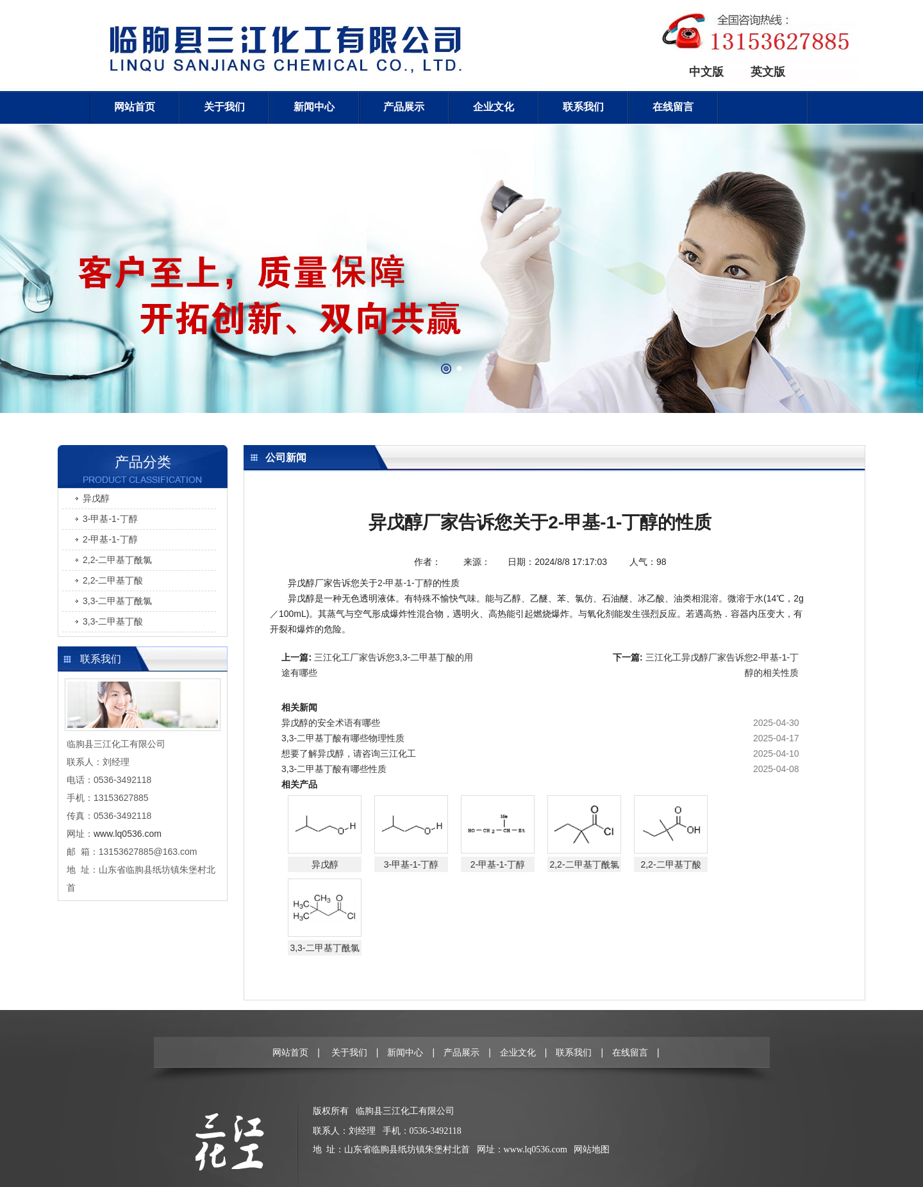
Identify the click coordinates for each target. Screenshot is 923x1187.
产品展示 (403, 106)
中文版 (706, 71)
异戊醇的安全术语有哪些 (330, 723)
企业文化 (493, 106)
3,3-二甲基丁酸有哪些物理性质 (342, 738)
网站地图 (592, 1149)
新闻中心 (314, 106)
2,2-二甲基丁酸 (113, 580)
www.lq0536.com (535, 1149)
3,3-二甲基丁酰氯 (117, 601)
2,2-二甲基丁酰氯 (117, 560)
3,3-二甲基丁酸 (113, 621)
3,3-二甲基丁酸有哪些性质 (334, 769)
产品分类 (143, 462)
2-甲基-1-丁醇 (110, 539)
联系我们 (583, 106)
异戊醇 (96, 498)
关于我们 (224, 106)
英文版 (768, 71)
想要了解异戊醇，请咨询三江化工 (348, 753)
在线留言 (673, 106)
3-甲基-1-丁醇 (110, 519)
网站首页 (134, 106)
